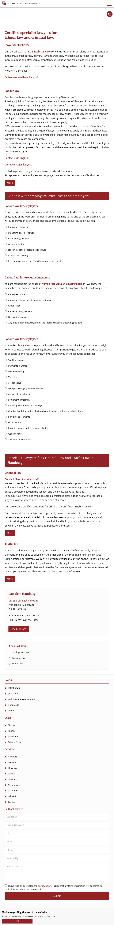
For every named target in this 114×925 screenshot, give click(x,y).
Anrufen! (110, 14)
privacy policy (44, 885)
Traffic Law (17, 663)
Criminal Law (18, 658)
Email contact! (18, 629)
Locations (10, 749)
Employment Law (20, 652)
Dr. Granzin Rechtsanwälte (20, 3)
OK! (17, 920)
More (10, 182)
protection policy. (48, 916)
